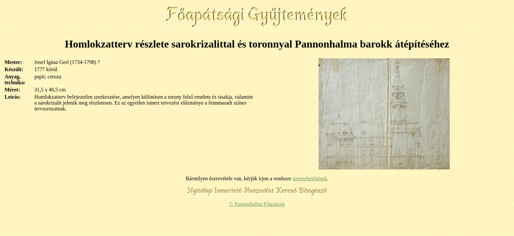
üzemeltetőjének (310, 178)
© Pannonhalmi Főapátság (257, 204)
